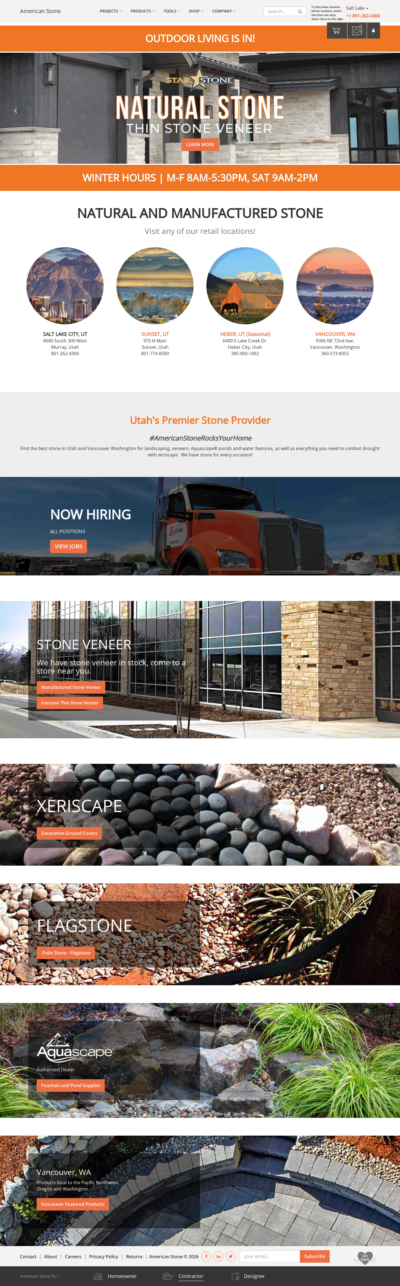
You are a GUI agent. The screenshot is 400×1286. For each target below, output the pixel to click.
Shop (196, 11)
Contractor (191, 1276)
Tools (172, 11)
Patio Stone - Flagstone (66, 950)
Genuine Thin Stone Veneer (70, 700)
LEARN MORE (200, 141)
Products (143, 11)
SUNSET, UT (155, 331)
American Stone (40, 11)
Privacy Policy (103, 1253)
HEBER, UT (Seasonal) (245, 331)
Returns (134, 1253)
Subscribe (314, 1253)
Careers (73, 1253)
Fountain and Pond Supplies (70, 1082)
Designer (254, 1276)
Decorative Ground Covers (69, 830)
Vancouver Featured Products (72, 1201)
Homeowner (122, 1276)
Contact (28, 1253)
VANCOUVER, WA (335, 331)
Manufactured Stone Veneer (71, 684)
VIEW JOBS (68, 543)
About (50, 1253)
